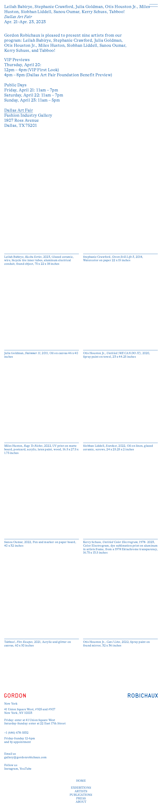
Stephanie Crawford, (55, 6)
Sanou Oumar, (68, 11)
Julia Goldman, (90, 6)
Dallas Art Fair (18, 110)
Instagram (11, 768)
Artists (81, 791)
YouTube (25, 768)
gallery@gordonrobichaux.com (25, 757)
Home (81, 780)
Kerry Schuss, (95, 11)
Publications (81, 794)
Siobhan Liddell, (37, 11)
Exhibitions (81, 787)
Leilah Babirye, (19, 6)
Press (81, 798)
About (81, 801)
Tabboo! (117, 11)
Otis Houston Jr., (122, 6)
